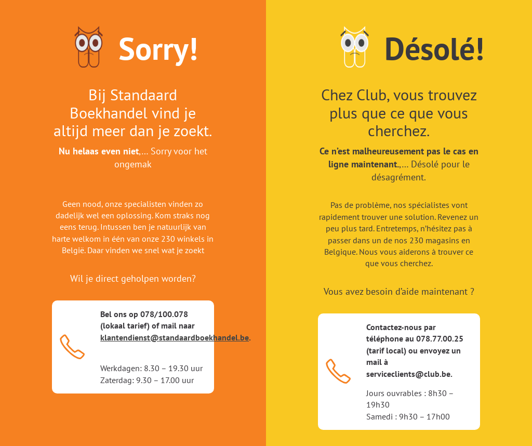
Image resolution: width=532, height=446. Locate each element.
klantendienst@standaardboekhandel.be (174, 337)
